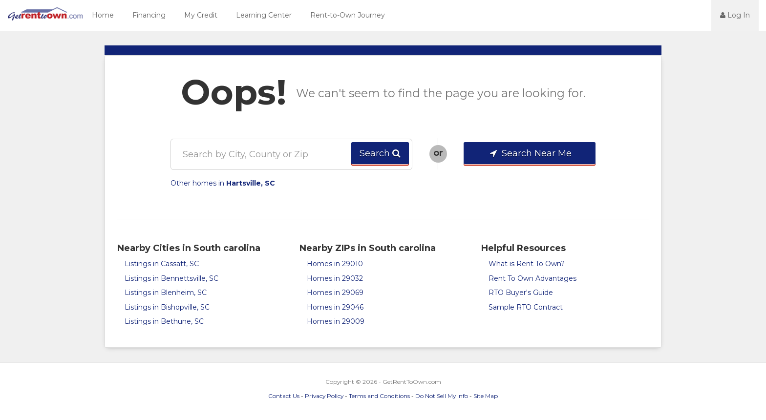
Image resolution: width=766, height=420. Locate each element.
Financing (149, 15)
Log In (735, 15)
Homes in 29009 (335, 321)
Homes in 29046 (335, 307)
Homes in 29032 (335, 278)
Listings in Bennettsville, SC (171, 278)
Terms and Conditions (379, 395)
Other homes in (222, 183)
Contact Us (283, 395)
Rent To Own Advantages (532, 278)
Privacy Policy (324, 395)
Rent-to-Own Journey (347, 15)
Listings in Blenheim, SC (166, 292)
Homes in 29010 (335, 263)
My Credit (200, 15)
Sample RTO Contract (526, 307)
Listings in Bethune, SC (164, 321)
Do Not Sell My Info (441, 395)
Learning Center (264, 15)
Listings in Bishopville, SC (167, 307)
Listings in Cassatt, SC (162, 263)
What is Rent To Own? (527, 263)
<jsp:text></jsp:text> (685, 15)
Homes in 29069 (335, 292)
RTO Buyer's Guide (521, 292)
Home (103, 15)
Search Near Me (530, 153)
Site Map (485, 395)
